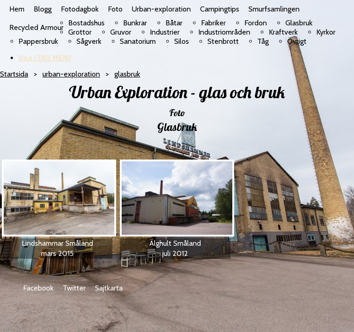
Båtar (174, 22)
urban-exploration (71, 74)
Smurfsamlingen (274, 9)
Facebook (38, 288)
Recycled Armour (36, 27)
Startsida (14, 74)
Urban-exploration (161, 9)
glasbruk (127, 74)
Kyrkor (326, 32)
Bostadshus (86, 22)
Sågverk (89, 41)
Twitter (74, 288)
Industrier (165, 32)
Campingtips (219, 9)
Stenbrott (223, 41)
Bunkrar (135, 22)
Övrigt (297, 41)
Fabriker (213, 22)
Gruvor (120, 32)
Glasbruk (299, 22)
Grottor (80, 32)
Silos (181, 41)
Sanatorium (138, 41)
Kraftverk (283, 32)
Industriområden (224, 32)
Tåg (263, 41)
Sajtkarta (109, 288)
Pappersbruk (38, 41)
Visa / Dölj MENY (45, 57)
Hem (16, 9)
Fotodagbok (80, 9)
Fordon (255, 22)
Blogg (43, 9)
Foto (115, 9)
